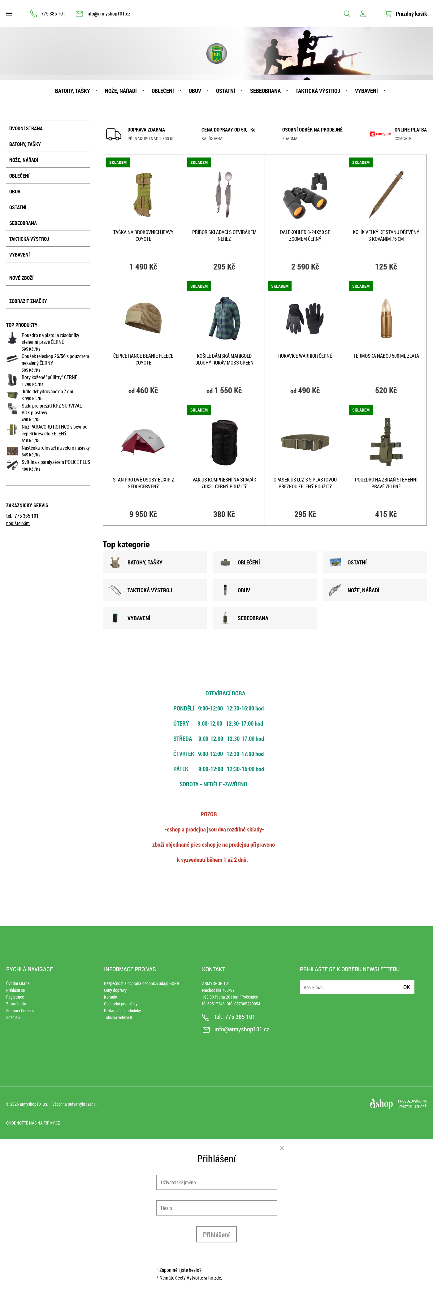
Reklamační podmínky (122, 1010)
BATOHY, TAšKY (135, 562)
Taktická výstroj (318, 90)
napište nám (18, 523)
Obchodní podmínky (120, 1004)
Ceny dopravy (115, 990)
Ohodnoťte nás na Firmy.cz (33, 1123)
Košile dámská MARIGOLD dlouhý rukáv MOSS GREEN (224, 359)
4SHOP (420, 1106)
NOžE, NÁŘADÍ (354, 590)
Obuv (195, 90)
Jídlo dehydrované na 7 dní (47, 391)
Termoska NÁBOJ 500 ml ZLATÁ (386, 355)
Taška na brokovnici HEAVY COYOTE (143, 235)
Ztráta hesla (16, 1004)
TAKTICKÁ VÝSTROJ (140, 590)
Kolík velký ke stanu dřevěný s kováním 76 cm (386, 235)
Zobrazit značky (28, 301)
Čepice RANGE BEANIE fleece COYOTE (143, 359)
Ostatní (225, 90)
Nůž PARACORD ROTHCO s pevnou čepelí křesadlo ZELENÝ (55, 430)
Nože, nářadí (121, 90)
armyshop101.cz (34, 1104)
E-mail (305, 983)
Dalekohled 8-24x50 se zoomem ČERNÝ (305, 235)
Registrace (15, 997)
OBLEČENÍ (239, 562)
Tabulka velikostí (118, 1017)
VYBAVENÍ (129, 618)
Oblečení (163, 90)
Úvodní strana (26, 128)
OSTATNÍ (348, 562)
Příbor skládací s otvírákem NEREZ (224, 235)
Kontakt (110, 997)
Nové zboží (21, 277)
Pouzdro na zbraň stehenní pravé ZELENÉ (386, 483)
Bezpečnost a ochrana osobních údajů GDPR (141, 983)
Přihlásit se (15, 990)
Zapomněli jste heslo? (180, 1270)
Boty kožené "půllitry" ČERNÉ (49, 377)
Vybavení (366, 90)
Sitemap (13, 1017)
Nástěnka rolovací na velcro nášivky (56, 447)
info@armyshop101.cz (108, 13)
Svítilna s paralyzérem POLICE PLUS (56, 462)
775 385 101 (53, 13)
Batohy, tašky (72, 90)
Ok (406, 987)
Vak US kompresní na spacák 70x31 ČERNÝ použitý (224, 483)
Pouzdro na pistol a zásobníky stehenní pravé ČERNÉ (50, 338)
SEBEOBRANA (243, 618)
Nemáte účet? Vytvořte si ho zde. (190, 1277)
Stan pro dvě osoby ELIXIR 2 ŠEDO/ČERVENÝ (143, 483)
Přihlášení (216, 1234)
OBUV (234, 590)
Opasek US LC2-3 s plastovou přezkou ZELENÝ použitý (305, 483)
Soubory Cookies (20, 1010)
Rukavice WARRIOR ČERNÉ (305, 355)
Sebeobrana (265, 90)
